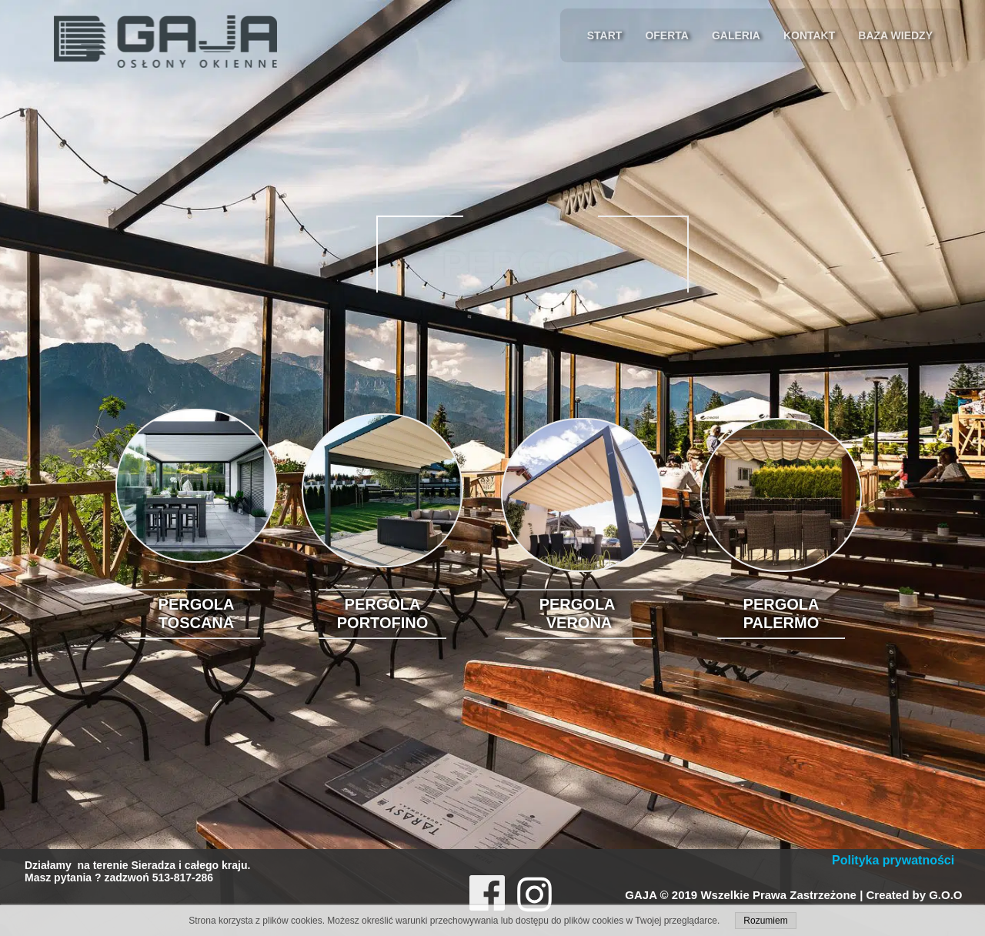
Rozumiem (765, 920)
